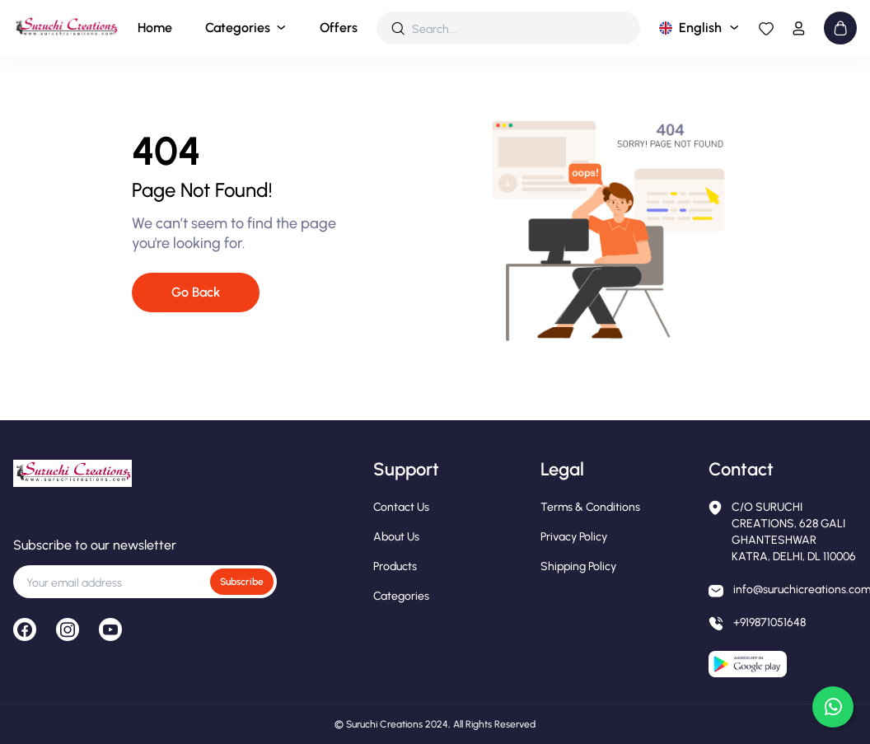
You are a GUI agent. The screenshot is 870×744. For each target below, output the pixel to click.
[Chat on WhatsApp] (833, 707)
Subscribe (242, 581)
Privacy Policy (573, 537)
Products (395, 566)
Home (155, 27)
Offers (339, 27)
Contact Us (401, 507)
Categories (237, 27)
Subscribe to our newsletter (94, 545)
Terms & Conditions (590, 507)
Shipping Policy (578, 566)
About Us (396, 537)
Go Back (195, 292)
